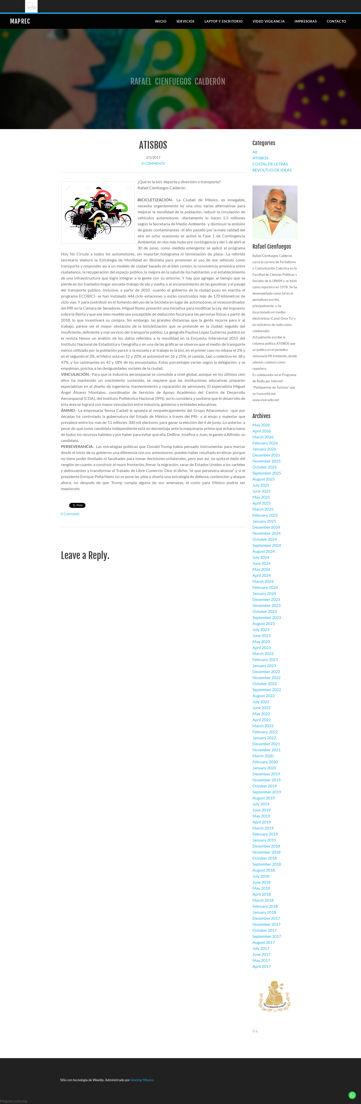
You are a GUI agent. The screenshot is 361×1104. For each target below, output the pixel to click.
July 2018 (260, 876)
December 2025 (266, 454)
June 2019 (261, 809)
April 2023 (261, 647)
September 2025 (266, 473)
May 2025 (261, 497)
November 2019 (266, 779)
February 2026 (265, 442)
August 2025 (263, 479)
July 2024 (260, 557)
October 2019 (264, 785)
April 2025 (261, 503)
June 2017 (261, 954)
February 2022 (265, 731)
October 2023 (264, 611)
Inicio (160, 21)
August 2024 (263, 551)
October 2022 (264, 683)
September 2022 (266, 689)
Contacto (336, 21)
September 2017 (266, 936)
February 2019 (265, 834)
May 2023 (261, 641)
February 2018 (265, 906)
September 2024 (266, 545)
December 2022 (266, 671)
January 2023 (264, 665)
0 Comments (153, 163)
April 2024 (261, 575)
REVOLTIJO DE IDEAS (272, 169)
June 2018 (261, 882)
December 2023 (266, 599)
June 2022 (261, 707)
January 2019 (264, 840)
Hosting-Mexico (142, 1080)
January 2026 (264, 448)
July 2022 (260, 701)
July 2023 (260, 629)
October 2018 (264, 858)
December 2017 (266, 918)
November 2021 (266, 749)
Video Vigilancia (269, 21)
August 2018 (263, 870)
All (254, 151)
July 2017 (260, 948)
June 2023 (261, 635)
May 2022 (261, 713)
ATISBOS (153, 145)
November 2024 (266, 533)
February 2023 (265, 659)
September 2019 (266, 791)
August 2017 (263, 942)
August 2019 (263, 797)
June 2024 (261, 563)
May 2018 (261, 888)
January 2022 (264, 737)
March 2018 (263, 900)
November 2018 (266, 852)
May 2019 (261, 815)
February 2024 (265, 587)
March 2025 (263, 509)
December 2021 (266, 743)
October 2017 (264, 930)
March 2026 (263, 436)
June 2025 (261, 491)
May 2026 (261, 424)
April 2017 (261, 966)
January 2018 (264, 912)
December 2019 (266, 773)
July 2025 (260, 485)
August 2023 (263, 623)
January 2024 (264, 593)
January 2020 (264, 767)
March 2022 (263, 725)
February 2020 (265, 761)
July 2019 (260, 803)
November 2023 (266, 605)
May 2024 (261, 569)
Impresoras (306, 21)
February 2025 (265, 515)
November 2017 (266, 924)
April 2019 (261, 821)
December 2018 (266, 846)
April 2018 (261, 894)
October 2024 (264, 539)
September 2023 (266, 617)
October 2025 (264, 467)
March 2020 (263, 755)
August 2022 (263, 695)
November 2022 (266, 677)
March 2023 (263, 653)
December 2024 (266, 527)
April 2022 (261, 719)
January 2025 (264, 521)
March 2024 (263, 581)
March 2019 (263, 827)
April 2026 (261, 430)
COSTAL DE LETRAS (270, 163)
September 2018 (266, 864)
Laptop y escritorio (224, 21)
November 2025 (266, 460)
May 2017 (261, 960)
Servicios (185, 21)
